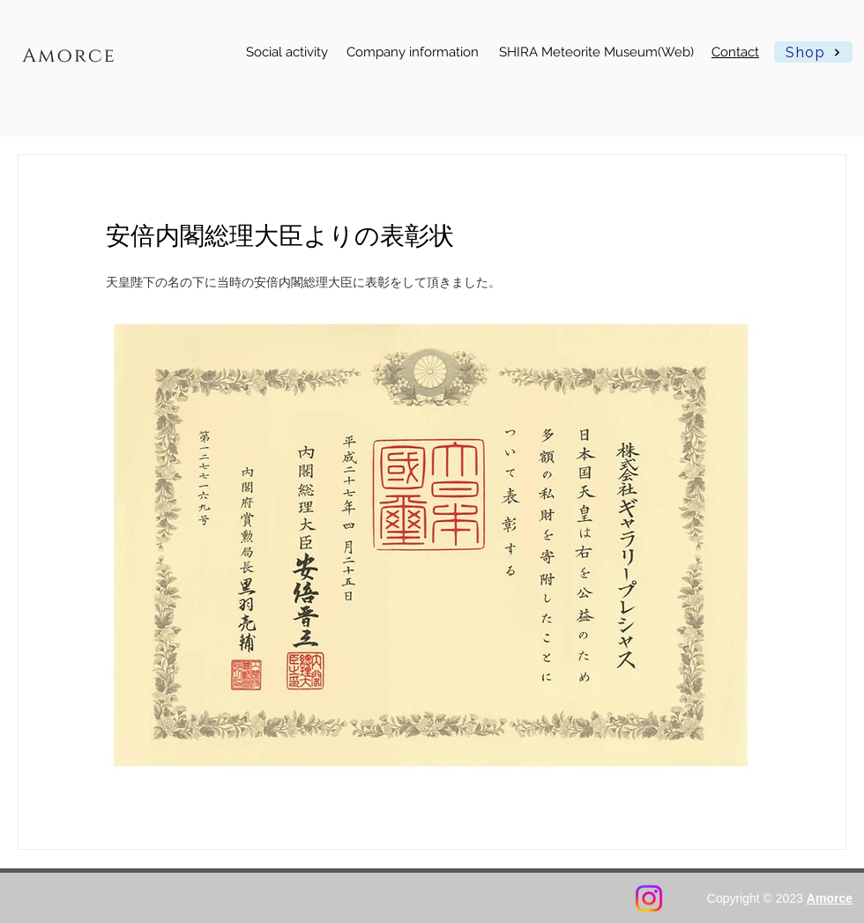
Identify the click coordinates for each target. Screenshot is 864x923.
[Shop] (813, 52)
